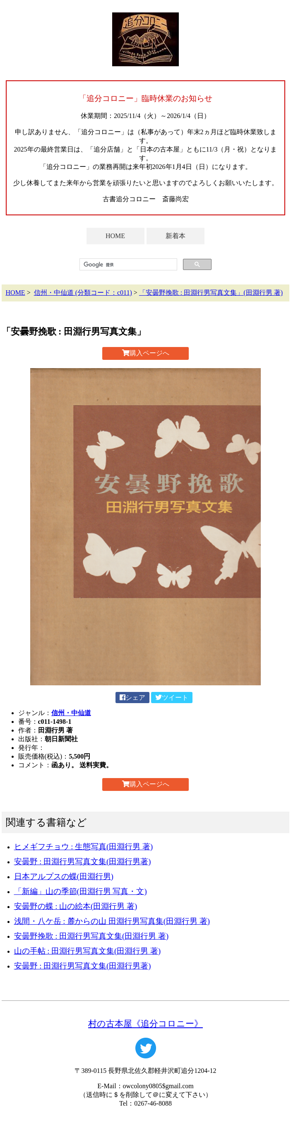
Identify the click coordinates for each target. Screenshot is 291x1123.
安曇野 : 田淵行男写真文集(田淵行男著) (82, 861)
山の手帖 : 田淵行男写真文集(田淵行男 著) (87, 951)
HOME (115, 235)
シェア (132, 697)
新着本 (175, 235)
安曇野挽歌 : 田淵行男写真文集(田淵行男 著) (91, 936)
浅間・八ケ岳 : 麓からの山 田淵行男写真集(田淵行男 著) (112, 921)
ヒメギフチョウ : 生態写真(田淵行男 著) (83, 846)
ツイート (171, 697)
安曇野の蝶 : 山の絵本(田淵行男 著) (75, 906)
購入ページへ (145, 353)
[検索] (128, 264)
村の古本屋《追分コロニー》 (145, 1023)
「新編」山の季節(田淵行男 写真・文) (80, 891)
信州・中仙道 (71, 712)
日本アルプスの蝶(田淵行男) (63, 876)
